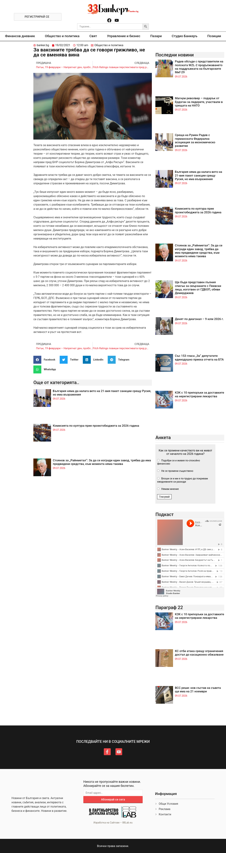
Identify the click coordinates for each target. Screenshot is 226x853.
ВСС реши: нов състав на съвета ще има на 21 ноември (198, 689)
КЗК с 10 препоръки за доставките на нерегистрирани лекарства (199, 394)
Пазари (156, 36)
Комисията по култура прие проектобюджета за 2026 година (96, 425)
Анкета (163, 437)
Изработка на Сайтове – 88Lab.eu (112, 822)
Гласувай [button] (164, 496)
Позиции (214, 36)
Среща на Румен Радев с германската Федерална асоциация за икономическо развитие (195, 140)
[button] (45, 360)
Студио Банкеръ (184, 36)
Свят (93, 36)
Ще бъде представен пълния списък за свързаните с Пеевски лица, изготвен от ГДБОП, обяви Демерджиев (198, 287)
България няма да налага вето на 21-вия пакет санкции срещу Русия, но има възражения (198, 175)
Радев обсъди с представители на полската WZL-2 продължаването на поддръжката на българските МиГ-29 (199, 67)
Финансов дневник (20, 36)
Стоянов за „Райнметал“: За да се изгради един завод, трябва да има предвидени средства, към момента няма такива (102, 462)
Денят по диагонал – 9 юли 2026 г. (199, 319)
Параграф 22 (169, 607)
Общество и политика (62, 36)
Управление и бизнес (123, 36)
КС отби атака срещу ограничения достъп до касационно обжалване (199, 652)
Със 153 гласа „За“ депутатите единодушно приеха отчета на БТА (199, 357)
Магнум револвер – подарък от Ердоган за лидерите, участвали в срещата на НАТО (199, 101)
